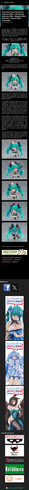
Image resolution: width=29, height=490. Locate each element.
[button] (2, 25)
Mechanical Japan (9, 2)
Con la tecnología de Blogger (14, 488)
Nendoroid (15, 261)
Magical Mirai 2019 (6, 261)
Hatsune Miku (17, 259)
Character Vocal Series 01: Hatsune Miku (11, 257)
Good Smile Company (7, 259)
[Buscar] (27, 2)
